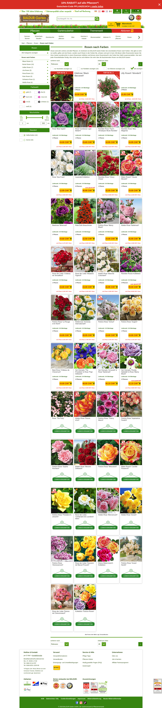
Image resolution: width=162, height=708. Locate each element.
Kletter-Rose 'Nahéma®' (130, 225)
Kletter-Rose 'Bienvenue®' (108, 515)
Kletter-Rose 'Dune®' (129, 515)
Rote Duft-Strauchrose (83, 225)
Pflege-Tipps (87, 656)
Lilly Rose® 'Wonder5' (131, 73)
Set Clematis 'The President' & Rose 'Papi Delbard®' (84, 372)
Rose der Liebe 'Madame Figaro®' (84, 274)
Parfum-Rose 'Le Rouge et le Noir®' (61, 323)
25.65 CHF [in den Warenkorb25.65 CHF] (88, 142)
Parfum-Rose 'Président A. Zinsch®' (62, 516)
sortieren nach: (55, 60)
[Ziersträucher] (50, 37)
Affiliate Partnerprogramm (120, 662)
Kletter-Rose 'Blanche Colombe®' (106, 274)
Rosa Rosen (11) (27, 73)
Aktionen (127, 30)
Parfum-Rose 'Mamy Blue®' (105, 226)
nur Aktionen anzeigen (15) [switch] (116, 69)
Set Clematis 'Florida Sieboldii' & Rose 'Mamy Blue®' (130, 372)
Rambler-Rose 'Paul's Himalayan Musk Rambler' (107, 130)
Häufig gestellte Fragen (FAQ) (92, 662)
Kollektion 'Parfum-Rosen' (84, 611)
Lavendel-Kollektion (82, 177)
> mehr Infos (96, 6)
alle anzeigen (138, 69)
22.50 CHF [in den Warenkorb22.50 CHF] (88, 239)
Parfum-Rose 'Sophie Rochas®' (60, 467)
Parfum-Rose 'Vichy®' (106, 322)
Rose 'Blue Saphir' (59, 129)
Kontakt (126, 12)
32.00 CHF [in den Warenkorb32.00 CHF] (111, 190)
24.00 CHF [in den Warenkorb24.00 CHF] (80, 94)
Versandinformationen (60, 656)
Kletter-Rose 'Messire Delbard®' (83, 467)
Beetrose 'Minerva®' (59, 225)
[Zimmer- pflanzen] (118, 37)
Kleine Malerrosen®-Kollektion (105, 564)
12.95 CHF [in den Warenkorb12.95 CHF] (65, 190)
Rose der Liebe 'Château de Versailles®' (61, 274)
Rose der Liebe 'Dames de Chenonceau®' (61, 612)
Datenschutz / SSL (52, 698)
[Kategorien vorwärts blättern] (139, 37)
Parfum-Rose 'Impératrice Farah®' (130, 419)
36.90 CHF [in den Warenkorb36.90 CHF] (88, 190)
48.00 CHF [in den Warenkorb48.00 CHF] (88, 383)
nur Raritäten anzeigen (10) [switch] (89, 69)
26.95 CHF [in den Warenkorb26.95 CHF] (134, 239)
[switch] (136, 11)
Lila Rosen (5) (26, 70)
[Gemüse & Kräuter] (84, 37)
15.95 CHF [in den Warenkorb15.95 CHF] (127, 94)
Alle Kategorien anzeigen (30, 53)
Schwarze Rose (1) (28, 79)
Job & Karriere (116, 659)
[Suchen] (97, 19)
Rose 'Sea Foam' (58, 177)
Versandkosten (58, 659)
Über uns (115, 656)
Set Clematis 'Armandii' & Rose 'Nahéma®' (107, 371)
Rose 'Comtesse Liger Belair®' (83, 130)
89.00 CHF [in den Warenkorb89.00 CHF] (134, 287)
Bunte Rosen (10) (28, 64)
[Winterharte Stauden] (38, 37)
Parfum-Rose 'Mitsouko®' (107, 466)
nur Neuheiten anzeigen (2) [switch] (63, 69)
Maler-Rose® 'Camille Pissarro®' (129, 467)
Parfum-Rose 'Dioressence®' (57, 564)
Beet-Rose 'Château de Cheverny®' (60, 371)
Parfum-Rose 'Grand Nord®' (128, 564)
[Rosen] (129, 37)
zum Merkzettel (111, 24)
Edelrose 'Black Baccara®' (81, 74)
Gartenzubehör (66, 30)
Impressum (81, 698)
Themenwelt (96, 30)
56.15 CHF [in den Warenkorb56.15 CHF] (111, 383)
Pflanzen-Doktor (88, 659)
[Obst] (72, 37)
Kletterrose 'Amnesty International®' (83, 323)
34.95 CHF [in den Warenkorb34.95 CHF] (111, 142)
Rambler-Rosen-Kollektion (131, 273)
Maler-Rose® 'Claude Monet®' (129, 178)
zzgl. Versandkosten (89, 194)
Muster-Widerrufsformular (112, 698)
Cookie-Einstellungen (68, 698)
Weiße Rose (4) (27, 82)
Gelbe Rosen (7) (27, 67)
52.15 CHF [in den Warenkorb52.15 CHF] (134, 383)
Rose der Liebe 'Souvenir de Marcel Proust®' (84, 564)
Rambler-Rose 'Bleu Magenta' (128, 130)
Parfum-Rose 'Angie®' (129, 322)
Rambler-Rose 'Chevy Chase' (106, 178)
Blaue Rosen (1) (27, 61)
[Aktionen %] (107, 37)
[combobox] (76, 19)
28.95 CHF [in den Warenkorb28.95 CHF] (88, 335)
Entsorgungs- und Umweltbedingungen (65, 662)
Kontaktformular (37, 655)
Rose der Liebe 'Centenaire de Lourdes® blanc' (84, 516)
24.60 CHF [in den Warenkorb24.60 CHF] (65, 239)
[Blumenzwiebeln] (95, 37)
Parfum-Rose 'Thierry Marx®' (106, 419)
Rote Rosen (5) (27, 76)
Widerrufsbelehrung (94, 698)
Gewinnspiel (86, 666)
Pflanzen (35, 30)
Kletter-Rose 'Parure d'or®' (82, 419)
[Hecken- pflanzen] (61, 37)
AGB (42, 698)
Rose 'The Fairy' (58, 418)
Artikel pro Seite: (103, 60)
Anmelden (117, 12)
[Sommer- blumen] (27, 37)
